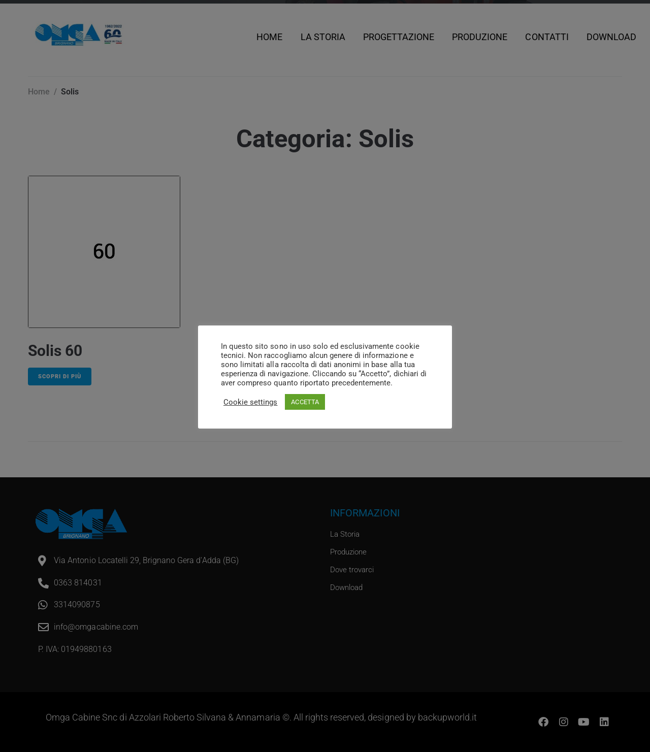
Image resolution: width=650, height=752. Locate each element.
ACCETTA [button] (304, 402)
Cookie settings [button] (250, 402)
